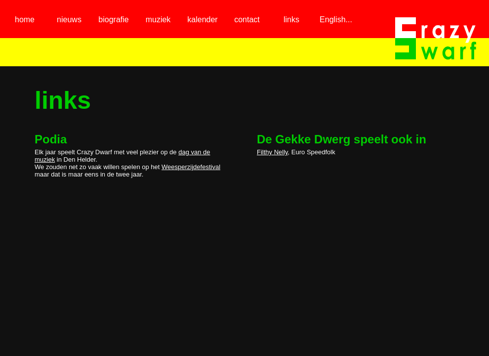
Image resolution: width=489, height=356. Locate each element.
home (25, 19)
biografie (113, 19)
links (291, 19)
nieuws (69, 19)
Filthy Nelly (272, 152)
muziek (158, 19)
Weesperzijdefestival (191, 167)
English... (336, 19)
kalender (202, 19)
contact (247, 19)
